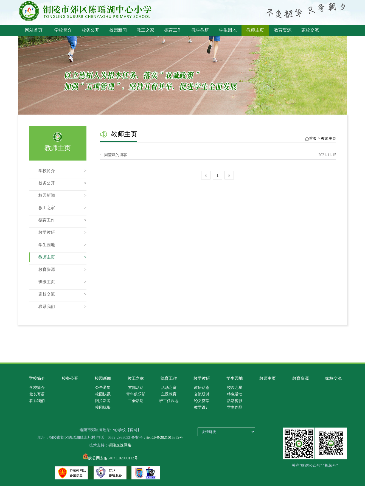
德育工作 (173, 30)
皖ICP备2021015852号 (165, 438)
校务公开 (90, 30)
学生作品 (234, 407)
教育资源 (282, 30)
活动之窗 (168, 388)
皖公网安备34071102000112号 (110, 458)
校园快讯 (103, 394)
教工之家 (145, 30)
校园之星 (234, 388)
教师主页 (255, 30)
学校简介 (63, 30)
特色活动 (234, 394)
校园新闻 (118, 30)
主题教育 (168, 394)
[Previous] (205, 175)
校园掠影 (103, 407)
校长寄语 (37, 394)
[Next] (229, 175)
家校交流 (310, 30)
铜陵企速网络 (119, 445)
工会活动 (136, 401)
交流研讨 (201, 394)
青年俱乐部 (135, 394)
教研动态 (201, 388)
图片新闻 (103, 401)
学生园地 (228, 30)
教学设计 (201, 407)
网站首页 (34, 30)
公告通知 (103, 388)
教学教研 (200, 30)
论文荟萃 (201, 401)
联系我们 (46, 306)
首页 (313, 138)
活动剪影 (234, 401)
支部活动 (136, 388)
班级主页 (46, 282)
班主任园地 (168, 401)
